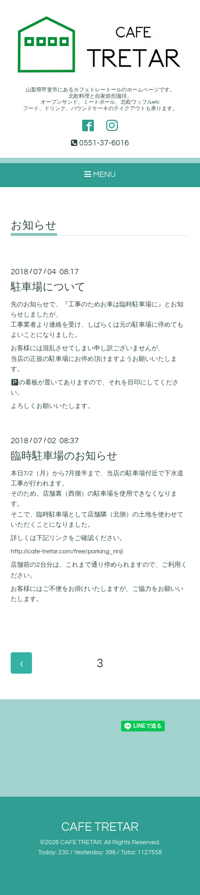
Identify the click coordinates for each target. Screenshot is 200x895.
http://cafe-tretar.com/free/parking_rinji (67, 551)
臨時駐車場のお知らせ (64, 456)
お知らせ (34, 225)
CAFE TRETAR (100, 827)
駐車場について (48, 287)
